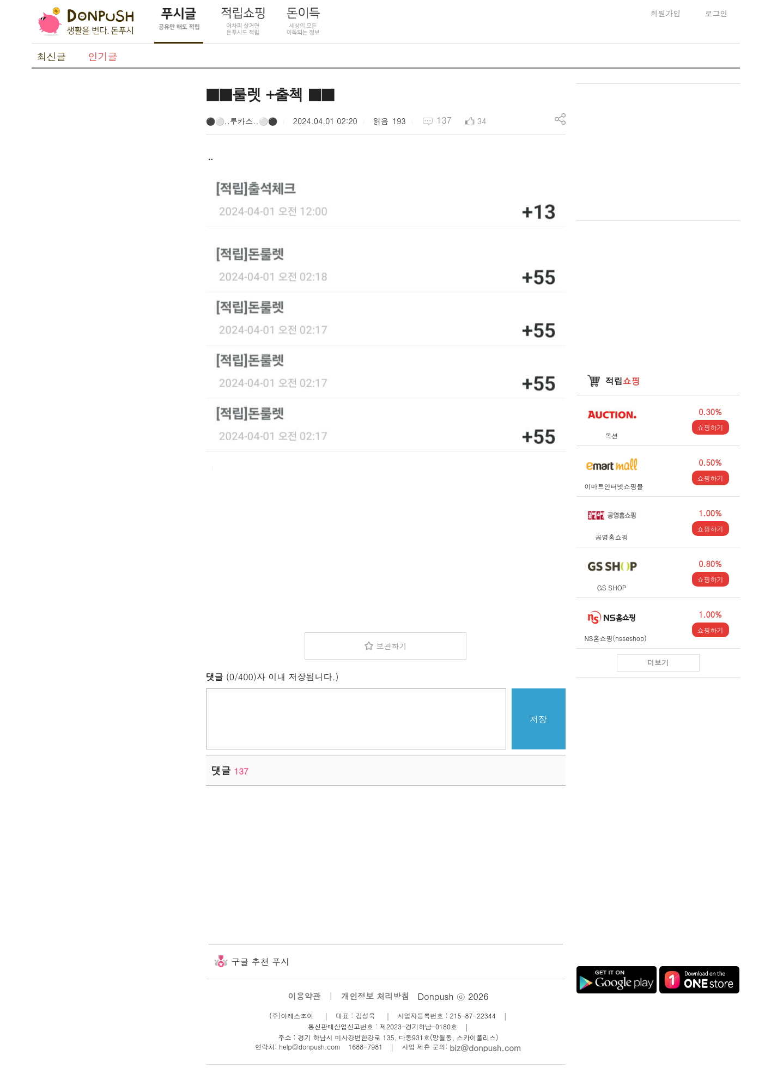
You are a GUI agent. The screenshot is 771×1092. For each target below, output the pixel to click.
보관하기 (391, 645)
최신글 (51, 56)
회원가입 (666, 13)
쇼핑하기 (710, 427)
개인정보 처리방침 (375, 996)
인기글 (103, 56)
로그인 (716, 13)
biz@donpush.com (485, 1047)
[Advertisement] (113, 246)
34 (481, 120)
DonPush (86, 22)
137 (444, 120)
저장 (538, 719)
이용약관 (304, 996)
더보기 (658, 662)
